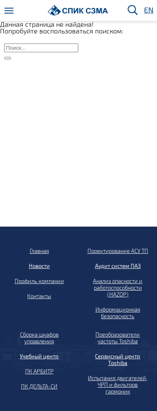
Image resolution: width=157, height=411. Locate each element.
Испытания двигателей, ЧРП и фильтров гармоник (117, 385)
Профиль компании (39, 281)
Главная (39, 251)
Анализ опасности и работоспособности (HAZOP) (117, 288)
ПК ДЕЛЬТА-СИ (39, 386)
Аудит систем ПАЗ (118, 266)
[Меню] (9, 11)
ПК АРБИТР (39, 371)
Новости (39, 266)
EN (148, 10)
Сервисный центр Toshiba (117, 359)
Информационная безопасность (117, 312)
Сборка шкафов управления (39, 338)
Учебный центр (39, 356)
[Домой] (78, 10)
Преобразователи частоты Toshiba (117, 338)
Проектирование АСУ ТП (118, 251)
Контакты (39, 296)
